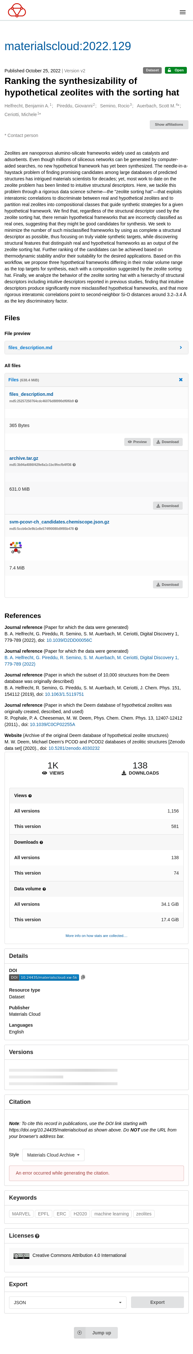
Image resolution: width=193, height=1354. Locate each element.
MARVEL (21, 1213)
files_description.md (31, 394)
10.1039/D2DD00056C (69, 640)
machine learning (111, 1213)
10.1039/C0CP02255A (52, 724)
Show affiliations (169, 124)
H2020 (80, 1213)
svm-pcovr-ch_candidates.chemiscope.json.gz (59, 521)
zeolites (143, 1213)
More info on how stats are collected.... (96, 936)
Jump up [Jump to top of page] (92, 1333)
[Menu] (182, 12)
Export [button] (157, 1302)
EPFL (43, 1213)
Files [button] (96, 379)
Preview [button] (137, 442)
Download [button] (167, 442)
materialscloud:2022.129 (68, 46)
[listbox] (53, 1155)
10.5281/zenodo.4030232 (74, 748)
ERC (61, 1213)
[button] (96, 347)
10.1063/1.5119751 (64, 694)
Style (14, 1154)
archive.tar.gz (23, 458)
